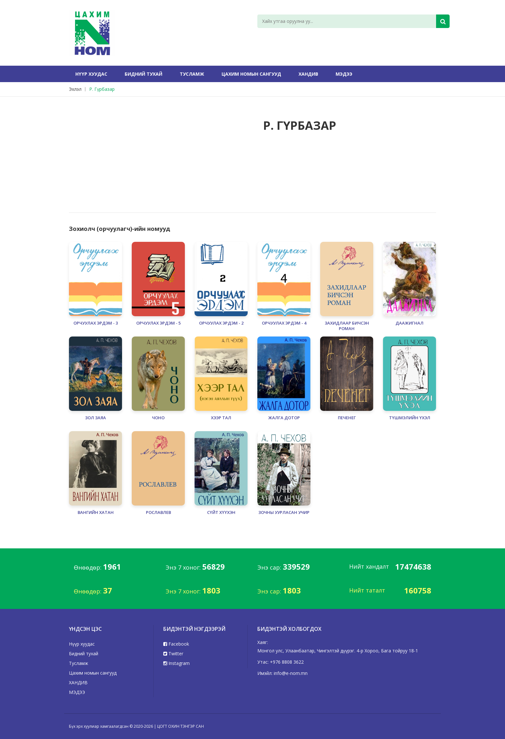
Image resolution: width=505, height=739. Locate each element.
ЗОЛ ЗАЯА (95, 418)
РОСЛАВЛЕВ (158, 512)
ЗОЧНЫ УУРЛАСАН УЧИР (284, 512)
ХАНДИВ (308, 74)
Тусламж (192, 74)
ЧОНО (158, 418)
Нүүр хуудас (91, 74)
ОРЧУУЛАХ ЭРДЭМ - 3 (95, 323)
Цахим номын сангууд (251, 74)
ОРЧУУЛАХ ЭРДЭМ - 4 (284, 323)
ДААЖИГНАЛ (409, 323)
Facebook (176, 644)
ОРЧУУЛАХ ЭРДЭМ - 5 (158, 323)
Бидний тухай (143, 74)
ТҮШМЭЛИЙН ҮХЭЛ (409, 418)
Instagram (176, 663)
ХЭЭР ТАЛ (221, 418)
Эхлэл (75, 89)
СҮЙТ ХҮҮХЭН (221, 512)
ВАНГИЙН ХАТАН (96, 512)
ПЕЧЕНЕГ (347, 418)
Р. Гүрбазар (102, 89)
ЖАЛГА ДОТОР (284, 418)
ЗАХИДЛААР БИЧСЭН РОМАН (347, 325)
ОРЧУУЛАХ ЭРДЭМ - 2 (221, 323)
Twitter (173, 653)
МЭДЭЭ (344, 74)
